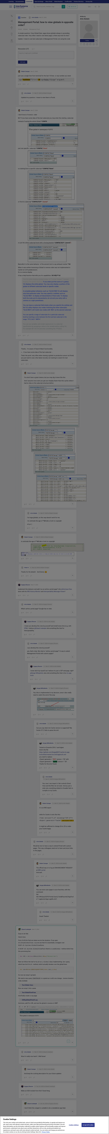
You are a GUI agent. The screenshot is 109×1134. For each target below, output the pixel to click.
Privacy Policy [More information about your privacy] (46, 1132)
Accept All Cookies (88, 1125)
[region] (54, 1125)
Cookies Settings (74, 1125)
